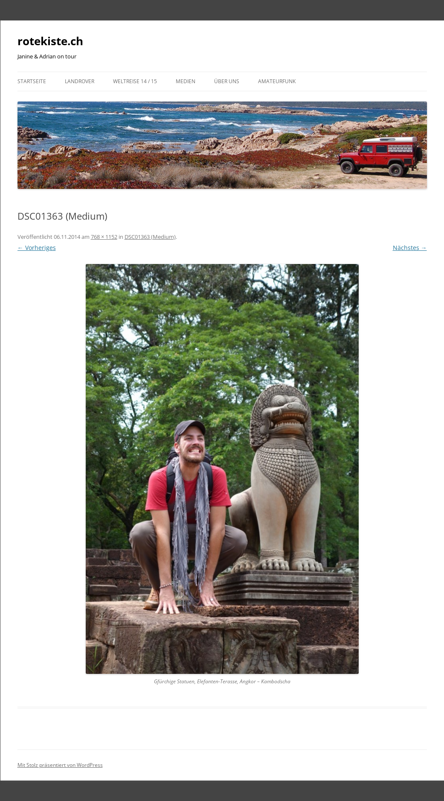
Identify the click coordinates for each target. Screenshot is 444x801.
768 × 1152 (104, 237)
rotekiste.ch (50, 41)
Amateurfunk (277, 81)
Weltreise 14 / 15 (135, 81)
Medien (185, 81)
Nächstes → (410, 248)
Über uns (226, 81)
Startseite (31, 81)
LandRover (79, 81)
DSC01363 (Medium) (150, 237)
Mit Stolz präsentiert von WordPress (60, 765)
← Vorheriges (36, 248)
